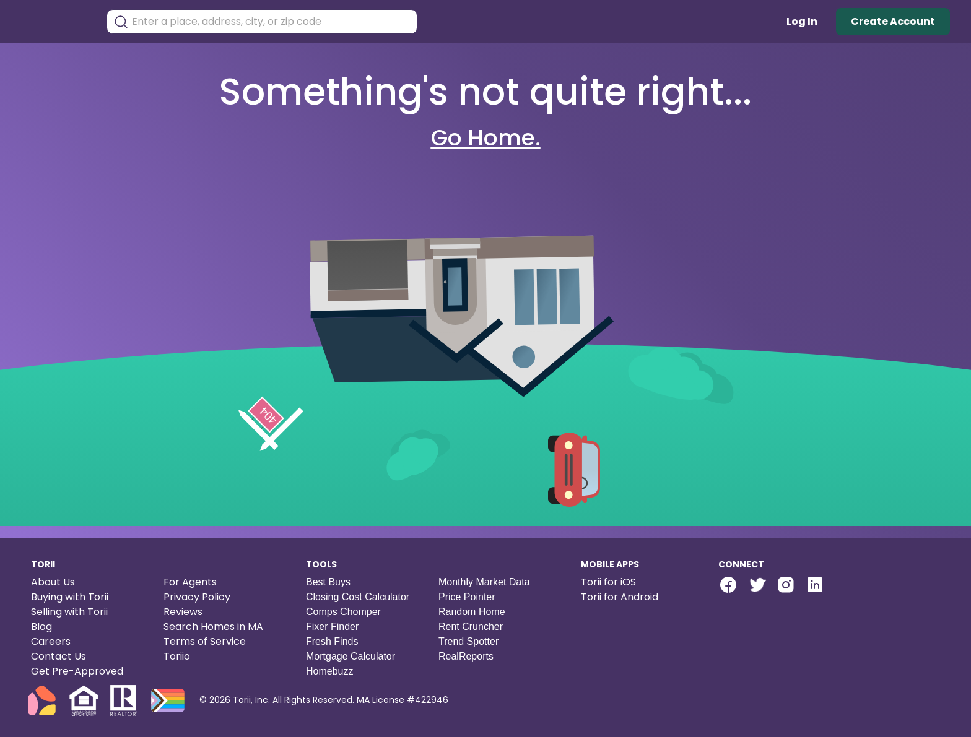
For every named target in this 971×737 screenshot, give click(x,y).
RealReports (466, 656)
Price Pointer (466, 597)
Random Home (471, 611)
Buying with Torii (69, 597)
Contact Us (58, 656)
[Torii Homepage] (53, 22)
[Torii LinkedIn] (815, 586)
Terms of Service (204, 641)
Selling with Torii (69, 612)
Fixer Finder (332, 626)
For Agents (190, 582)
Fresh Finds (332, 641)
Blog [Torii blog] (41, 626)
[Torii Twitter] (757, 586)
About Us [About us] (53, 582)
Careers (51, 641)
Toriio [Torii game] (176, 656)
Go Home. (486, 137)
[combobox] (271, 22)
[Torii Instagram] (786, 586)
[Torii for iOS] (640, 582)
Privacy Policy (196, 597)
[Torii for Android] (640, 597)
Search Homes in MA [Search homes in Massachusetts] (213, 626)
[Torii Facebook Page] (728, 586)
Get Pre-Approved (77, 671)
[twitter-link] (757, 585)
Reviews (182, 612)
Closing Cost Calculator (357, 597)
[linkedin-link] (815, 585)
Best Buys (328, 582)
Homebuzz (329, 671)
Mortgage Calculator (350, 656)
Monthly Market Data (484, 582)
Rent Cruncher (470, 626)
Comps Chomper (343, 611)
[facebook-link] (728, 585)
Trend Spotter (468, 641)
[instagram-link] (786, 585)
